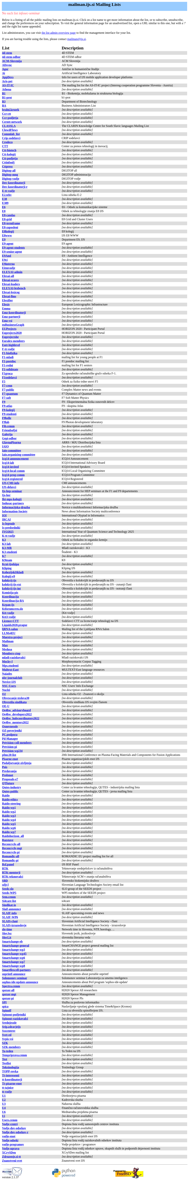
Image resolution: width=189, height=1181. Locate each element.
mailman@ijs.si (76, 39)
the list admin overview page (59, 32)
